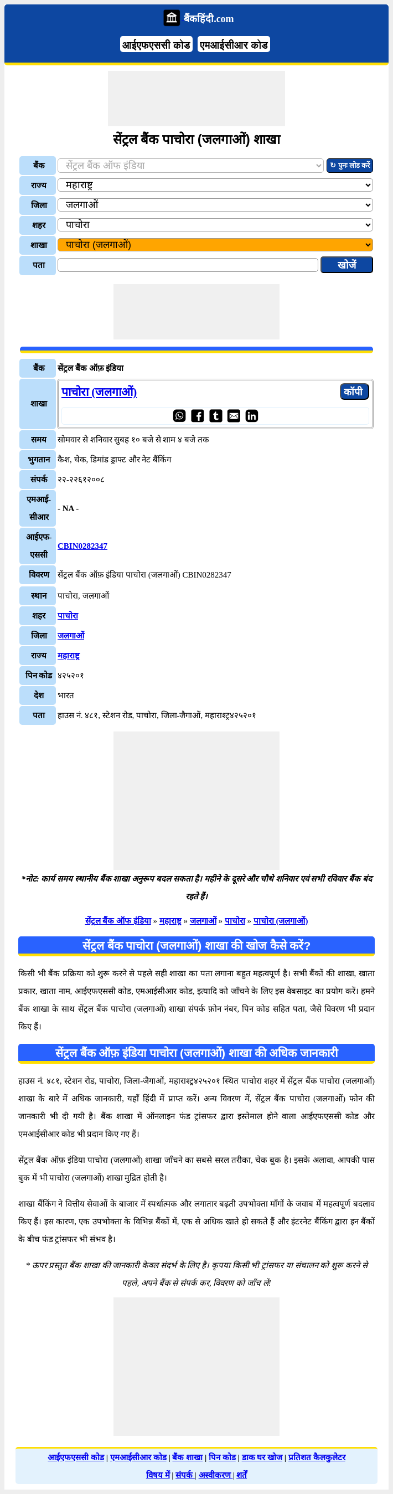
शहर (38, 225)
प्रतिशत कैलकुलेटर (316, 1457)
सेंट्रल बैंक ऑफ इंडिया (118, 920)
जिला (39, 205)
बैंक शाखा (187, 1457)
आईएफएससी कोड (156, 45)
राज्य (38, 185)
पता (39, 265)
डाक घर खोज (262, 1457)
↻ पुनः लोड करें (350, 165)
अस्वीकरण (216, 1475)
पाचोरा (68, 615)
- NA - (68, 508)
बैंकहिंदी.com (209, 18)
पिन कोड (222, 1457)
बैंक (39, 165)
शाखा (38, 245)
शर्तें (241, 1475)
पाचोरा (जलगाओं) (99, 392)
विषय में (158, 1475)
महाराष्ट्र (69, 655)
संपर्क (185, 1475)
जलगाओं (71, 635)
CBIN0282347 (82, 546)
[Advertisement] (196, 98)
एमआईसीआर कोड (234, 45)
